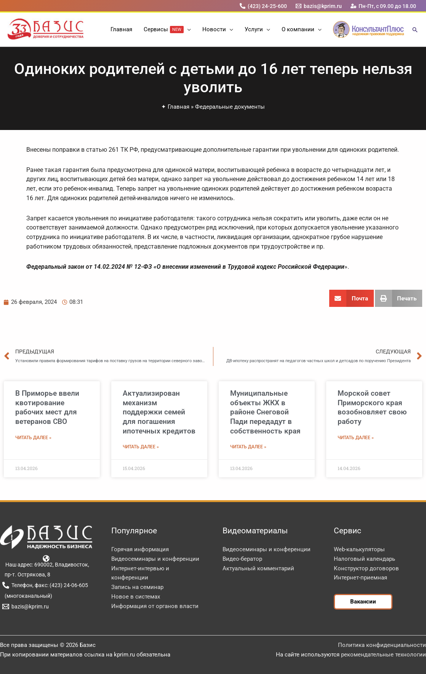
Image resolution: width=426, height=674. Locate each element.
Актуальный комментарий (258, 568)
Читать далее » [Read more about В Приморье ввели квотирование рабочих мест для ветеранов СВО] (33, 437)
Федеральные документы (230, 106)
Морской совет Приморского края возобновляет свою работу (372, 407)
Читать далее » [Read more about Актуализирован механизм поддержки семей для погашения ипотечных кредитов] (141, 446)
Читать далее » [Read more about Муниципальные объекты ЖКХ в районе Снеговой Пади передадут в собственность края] (248, 446)
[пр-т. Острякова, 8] (26, 574)
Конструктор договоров (366, 568)
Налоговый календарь (364, 558)
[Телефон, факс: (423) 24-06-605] (45, 585)
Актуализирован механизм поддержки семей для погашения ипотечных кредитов (159, 412)
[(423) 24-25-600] (263, 6)
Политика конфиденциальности (382, 645)
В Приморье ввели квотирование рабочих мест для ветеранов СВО (47, 407)
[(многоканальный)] (27, 596)
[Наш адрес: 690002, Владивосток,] (46, 561)
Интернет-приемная (360, 577)
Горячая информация (140, 549)
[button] (187, 29)
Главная (178, 106)
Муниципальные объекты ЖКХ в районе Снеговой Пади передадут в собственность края (265, 412)
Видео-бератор (242, 558)
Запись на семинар (137, 587)
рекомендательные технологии (383, 654)
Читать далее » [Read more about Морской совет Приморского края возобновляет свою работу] (356, 437)
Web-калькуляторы (359, 549)
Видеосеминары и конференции (155, 558)
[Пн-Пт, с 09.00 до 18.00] (383, 6)
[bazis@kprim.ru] (319, 6)
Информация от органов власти (155, 606)
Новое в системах (135, 596)
